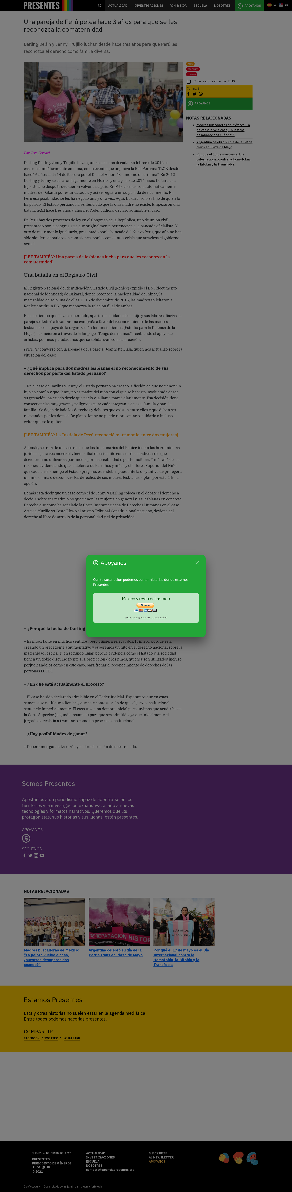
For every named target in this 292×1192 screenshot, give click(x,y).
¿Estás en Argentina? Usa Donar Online (146, 617)
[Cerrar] (197, 562)
